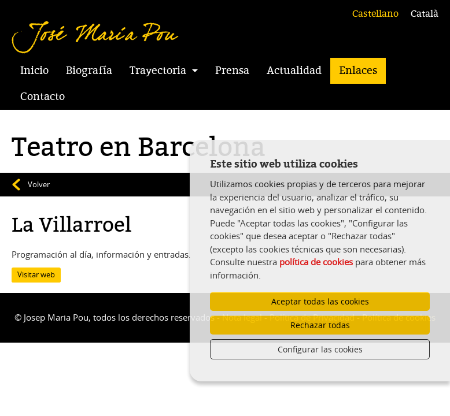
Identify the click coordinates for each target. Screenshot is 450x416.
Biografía (89, 70)
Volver (39, 184)
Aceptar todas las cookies (320, 301)
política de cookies (316, 262)
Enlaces (358, 70)
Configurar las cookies (320, 349)
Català (424, 14)
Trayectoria (158, 70)
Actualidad (294, 70)
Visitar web (36, 274)
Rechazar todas (320, 325)
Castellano (375, 14)
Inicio (34, 70)
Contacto (42, 96)
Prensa (232, 70)
